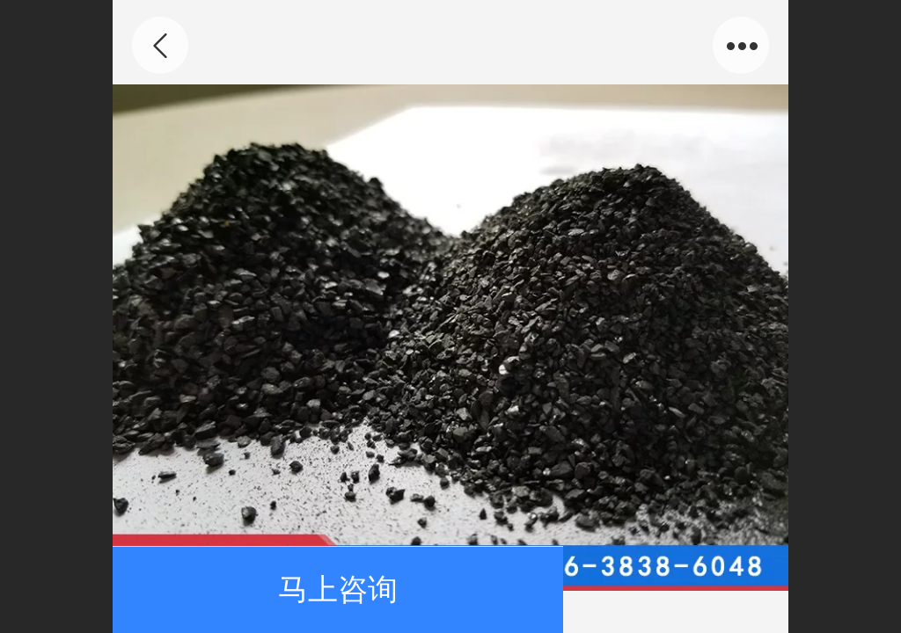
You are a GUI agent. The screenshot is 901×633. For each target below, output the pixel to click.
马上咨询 (338, 589)
